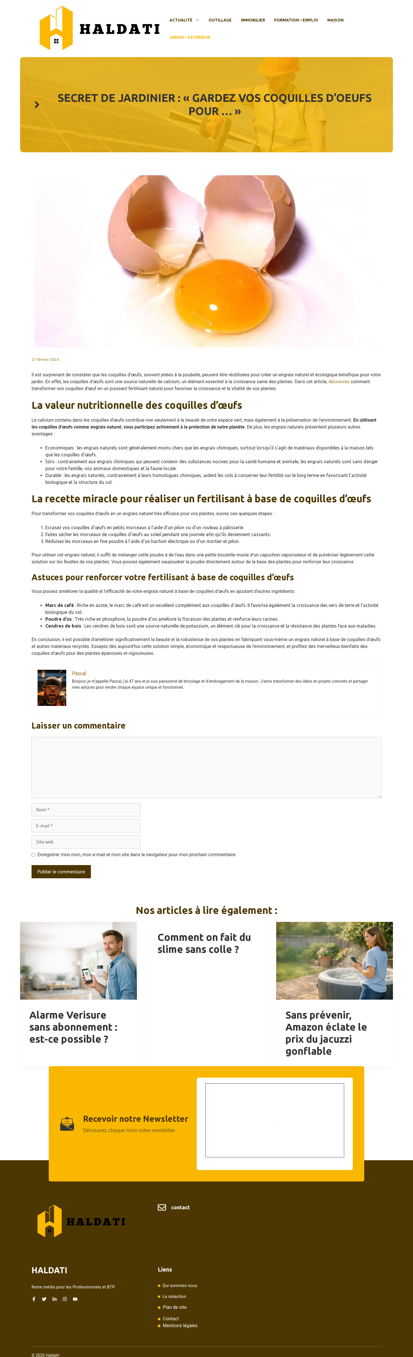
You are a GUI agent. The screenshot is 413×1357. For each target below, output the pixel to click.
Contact (171, 1318)
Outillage (220, 20)
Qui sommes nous (179, 1285)
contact (180, 1207)
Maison (335, 20)
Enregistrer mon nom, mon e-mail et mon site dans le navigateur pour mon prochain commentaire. (137, 854)
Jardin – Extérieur (190, 37)
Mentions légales (180, 1325)
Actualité (187, 20)
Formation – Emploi (296, 20)
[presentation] (78, 961)
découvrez (338, 381)
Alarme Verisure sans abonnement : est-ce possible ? (73, 1027)
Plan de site (175, 1307)
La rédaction (174, 1296)
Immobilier (253, 20)
